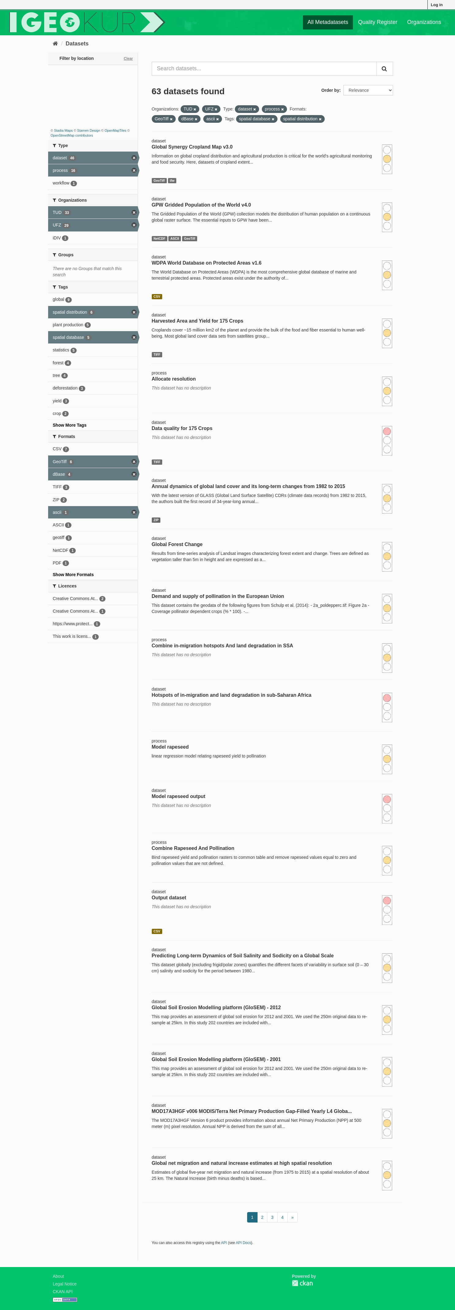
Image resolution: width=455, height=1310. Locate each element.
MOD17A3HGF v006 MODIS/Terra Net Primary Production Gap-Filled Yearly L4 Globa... (252, 1111)
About (58, 1276)
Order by (330, 90)
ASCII (174, 238)
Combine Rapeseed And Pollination (193, 848)
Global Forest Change (177, 544)
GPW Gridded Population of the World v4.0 (201, 204)
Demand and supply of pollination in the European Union (218, 596)
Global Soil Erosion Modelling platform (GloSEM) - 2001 (216, 1059)
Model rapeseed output (178, 796)
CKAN (302, 1283)
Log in (437, 4)
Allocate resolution (174, 379)
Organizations (424, 22)
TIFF (157, 354)
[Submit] (385, 69)
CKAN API (63, 1291)
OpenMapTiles (115, 130)
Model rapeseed (170, 747)
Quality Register (377, 22)
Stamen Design (88, 130)
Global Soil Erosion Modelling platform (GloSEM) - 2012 (216, 1007)
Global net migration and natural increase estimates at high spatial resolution (242, 1163)
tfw (172, 180)
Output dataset (169, 897)
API (224, 1243)
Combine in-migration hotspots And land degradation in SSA (222, 645)
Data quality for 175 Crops (182, 428)
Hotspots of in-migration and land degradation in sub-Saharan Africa (232, 695)
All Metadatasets (328, 22)
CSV (157, 296)
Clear (128, 58)
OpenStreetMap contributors (72, 135)
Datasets (77, 44)
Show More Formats (73, 574)
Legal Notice (65, 1283)
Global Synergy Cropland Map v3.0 (192, 146)
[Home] (55, 44)
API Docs (243, 1243)
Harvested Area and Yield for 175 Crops (197, 321)
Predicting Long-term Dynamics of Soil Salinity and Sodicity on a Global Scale (243, 955)
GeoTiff (159, 180)
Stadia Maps (63, 130)
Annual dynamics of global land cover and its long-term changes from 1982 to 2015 (248, 486)
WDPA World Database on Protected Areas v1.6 (207, 262)
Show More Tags (69, 425)
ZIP (156, 520)
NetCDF (160, 238)
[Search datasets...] (264, 69)
